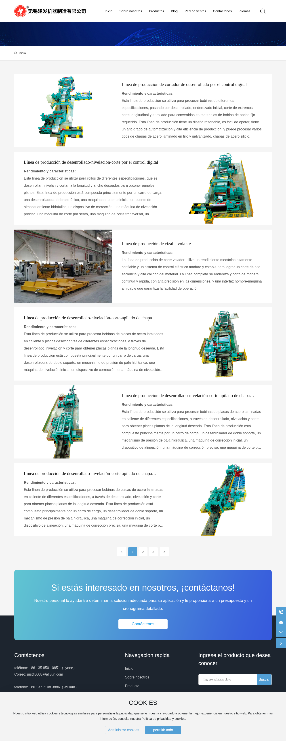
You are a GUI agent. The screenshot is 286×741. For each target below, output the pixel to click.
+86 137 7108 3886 (44, 687)
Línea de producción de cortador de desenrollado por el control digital (184, 84)
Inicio (129, 668)
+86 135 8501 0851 (44, 668)
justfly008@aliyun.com (45, 674)
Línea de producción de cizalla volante (156, 243)
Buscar (264, 679)
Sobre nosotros (137, 677)
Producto (132, 686)
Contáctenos (29, 655)
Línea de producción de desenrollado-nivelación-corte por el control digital (91, 162)
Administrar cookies (123, 730)
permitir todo (163, 730)
